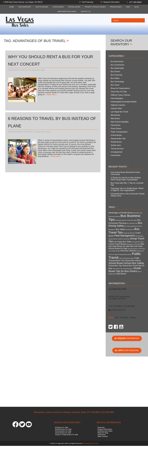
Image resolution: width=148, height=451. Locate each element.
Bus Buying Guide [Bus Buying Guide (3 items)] (120, 220)
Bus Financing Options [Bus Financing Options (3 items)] (130, 226)
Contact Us (85, 11)
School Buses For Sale (63, 431)
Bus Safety (115, 78)
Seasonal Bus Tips (118, 138)
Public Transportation (119, 132)
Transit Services (117, 149)
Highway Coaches (118, 105)
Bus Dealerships (117, 68)
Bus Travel (115, 85)
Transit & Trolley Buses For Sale (66, 434)
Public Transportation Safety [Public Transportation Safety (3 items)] (126, 258)
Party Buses (115, 125)
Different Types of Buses (120, 95)
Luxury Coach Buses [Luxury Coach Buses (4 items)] (117, 244)
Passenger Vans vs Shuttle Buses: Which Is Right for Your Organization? (127, 189)
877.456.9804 (136, 2)
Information (127, 338)
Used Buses (115, 155)
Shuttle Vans (116, 145)
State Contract (103, 436)
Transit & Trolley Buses (95, 7)
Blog (136, 7)
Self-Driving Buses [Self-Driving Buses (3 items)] (128, 268)
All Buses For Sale (61, 427)
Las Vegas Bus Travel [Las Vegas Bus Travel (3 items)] (137, 241)
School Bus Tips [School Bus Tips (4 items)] (115, 266)
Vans (128, 7)
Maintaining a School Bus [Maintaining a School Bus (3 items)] (133, 244)
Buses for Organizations (120, 88)
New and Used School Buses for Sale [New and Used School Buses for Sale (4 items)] (125, 247)
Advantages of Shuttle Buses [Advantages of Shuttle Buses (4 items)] (120, 213)
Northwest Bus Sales (67, 11)
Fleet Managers (117, 98)
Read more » (52, 94)
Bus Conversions (117, 65)
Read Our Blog (103, 433)
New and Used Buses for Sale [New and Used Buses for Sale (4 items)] (126, 245)
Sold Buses (102, 434)
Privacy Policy (93, 443)
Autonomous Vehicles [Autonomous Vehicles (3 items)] (114, 216)
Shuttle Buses (41, 7)
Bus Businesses (117, 61)
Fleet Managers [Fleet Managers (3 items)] (139, 236)
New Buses (115, 118)
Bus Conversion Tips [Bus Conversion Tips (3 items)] (131, 223)
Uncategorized (116, 152)
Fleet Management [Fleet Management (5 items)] (124, 235)
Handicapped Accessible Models (123, 102)
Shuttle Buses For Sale (63, 429)
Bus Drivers (115, 71)
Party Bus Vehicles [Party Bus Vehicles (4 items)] (128, 251)
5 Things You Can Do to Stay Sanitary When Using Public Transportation (126, 179)
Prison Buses (115, 7)
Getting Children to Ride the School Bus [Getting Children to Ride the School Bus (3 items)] (119, 239)
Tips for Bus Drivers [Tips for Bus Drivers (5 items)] (126, 271)
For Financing (127, 350)
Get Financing (87, 2)
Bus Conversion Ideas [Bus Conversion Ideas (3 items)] (131, 220)
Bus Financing (116, 75)
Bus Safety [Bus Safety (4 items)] (120, 229)
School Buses (74, 7)
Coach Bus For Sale (119, 92)
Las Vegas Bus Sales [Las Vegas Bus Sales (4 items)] (122, 242)
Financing (101, 427)
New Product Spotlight (119, 122)
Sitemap (85, 443)
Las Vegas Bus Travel (119, 112)
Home (11, 7)
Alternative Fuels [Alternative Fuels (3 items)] (137, 213)
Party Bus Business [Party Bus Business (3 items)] (133, 248)
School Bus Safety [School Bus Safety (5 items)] (134, 263)
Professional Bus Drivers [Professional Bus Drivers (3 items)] (124, 254)
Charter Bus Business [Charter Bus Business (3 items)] (129, 233)
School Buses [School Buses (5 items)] (115, 263)
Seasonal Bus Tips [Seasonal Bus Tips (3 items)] (118, 268)
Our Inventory (24, 7)
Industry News (116, 108)
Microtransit (115, 115)
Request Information (111, 2)
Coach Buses (58, 7)
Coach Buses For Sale (63, 433)
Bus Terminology (117, 82)
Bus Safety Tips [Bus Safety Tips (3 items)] (130, 229)
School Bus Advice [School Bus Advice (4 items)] (133, 260)
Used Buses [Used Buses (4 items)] (121, 274)
